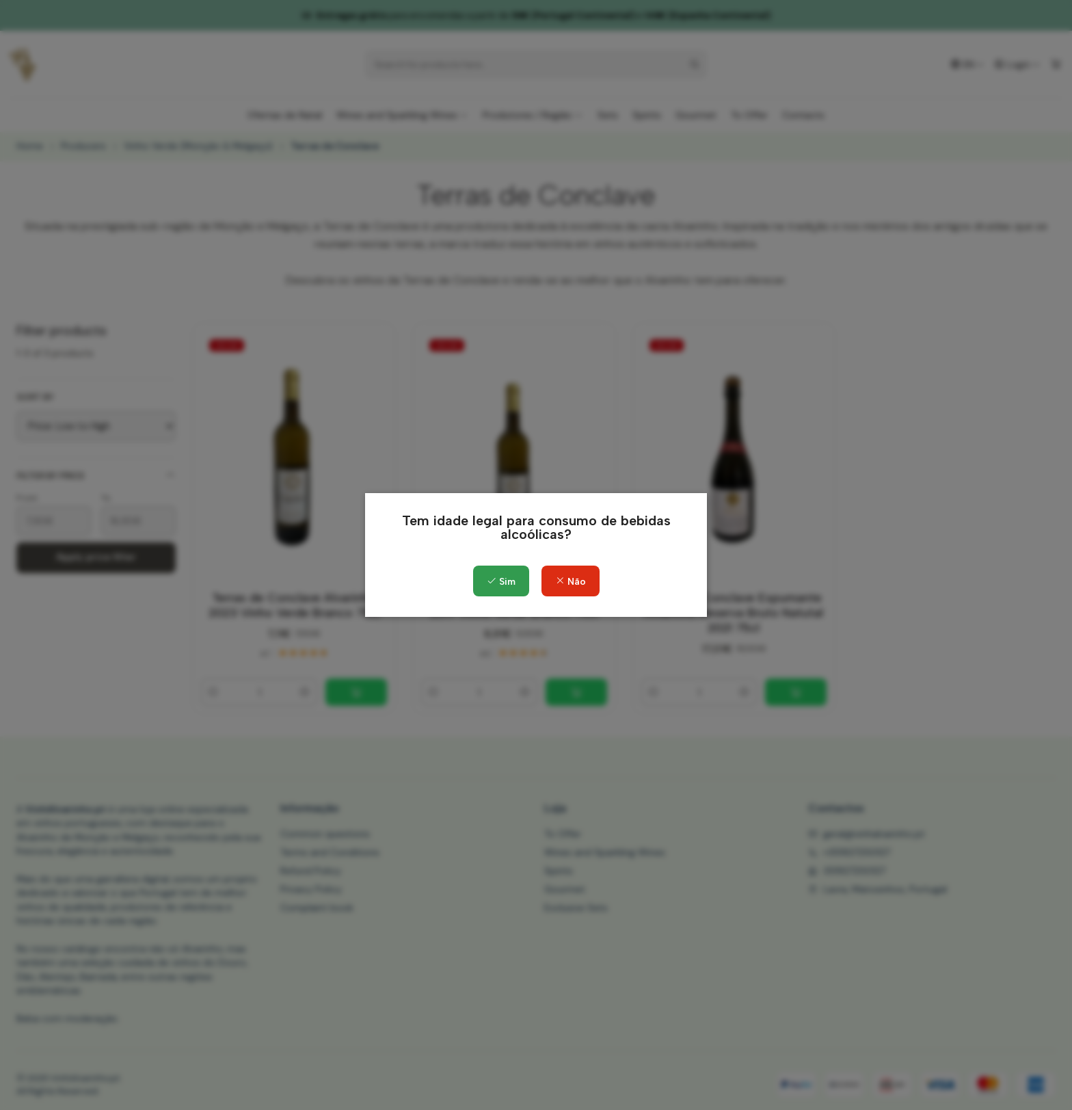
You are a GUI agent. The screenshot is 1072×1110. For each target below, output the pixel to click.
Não (570, 581)
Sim (501, 581)
